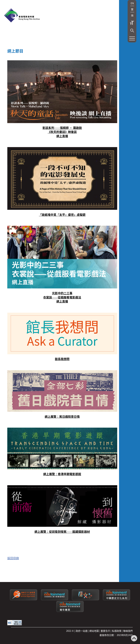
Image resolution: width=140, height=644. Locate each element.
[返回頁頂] (134, 638)
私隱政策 (116, 630)
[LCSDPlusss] (85, 599)
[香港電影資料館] (22, 15)
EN (132, 3)
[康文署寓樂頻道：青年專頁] (70, 611)
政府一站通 (82, 630)
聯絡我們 (128, 630)
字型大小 (132, 23)
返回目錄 (13, 558)
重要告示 (105, 630)
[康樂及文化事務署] (23, 599)
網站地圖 (94, 630)
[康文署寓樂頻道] (54, 599)
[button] (132, 30)
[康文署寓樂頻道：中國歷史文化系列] (116, 599)
